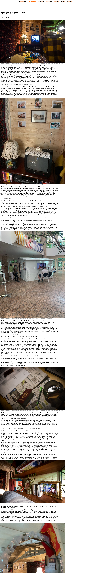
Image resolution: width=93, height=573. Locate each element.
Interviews (32, 1)
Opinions (56, 1)
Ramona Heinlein (5, 17)
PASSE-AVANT (23, 1)
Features (41, 1)
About (63, 1)
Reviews (49, 1)
